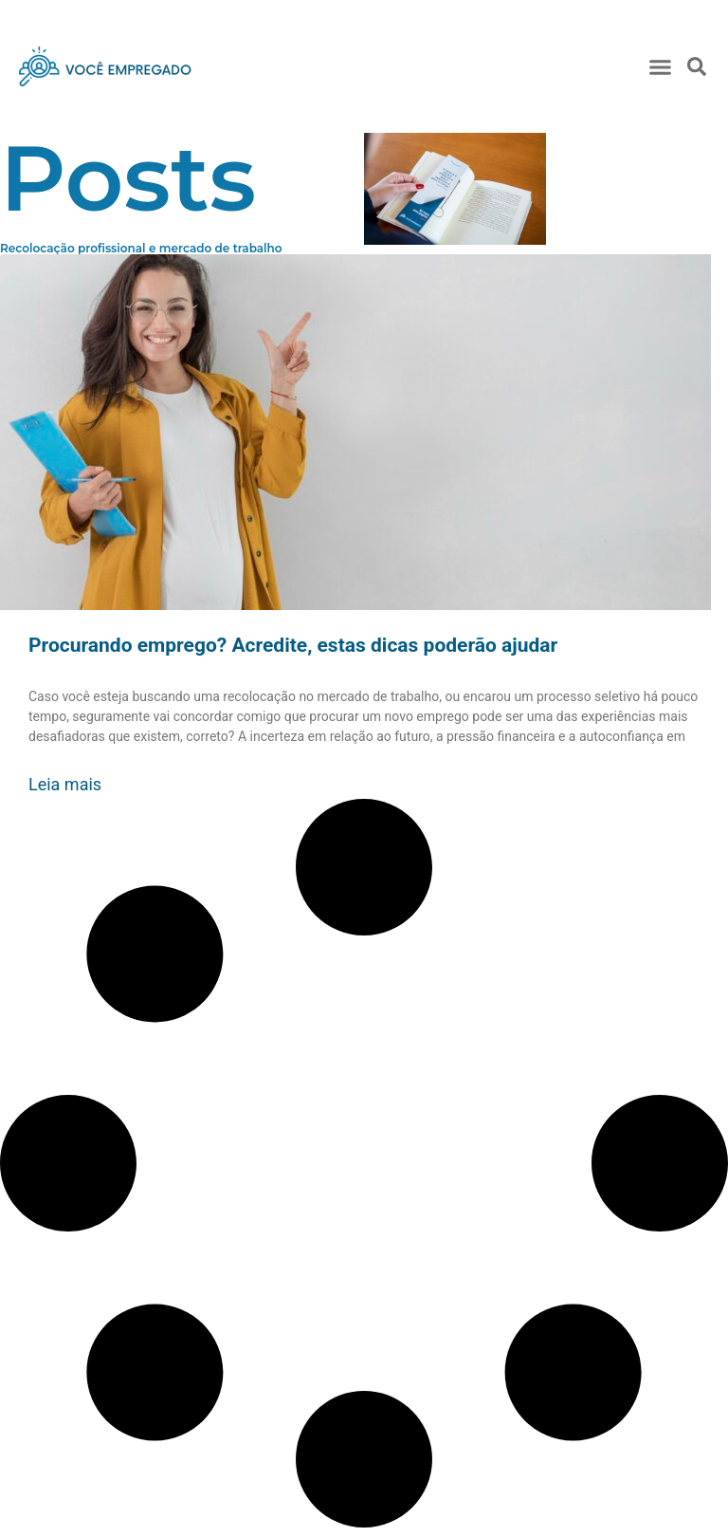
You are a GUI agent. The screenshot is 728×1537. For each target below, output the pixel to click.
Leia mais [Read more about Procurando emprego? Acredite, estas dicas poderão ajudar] (64, 784)
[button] (660, 66)
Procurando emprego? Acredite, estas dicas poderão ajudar (292, 645)
